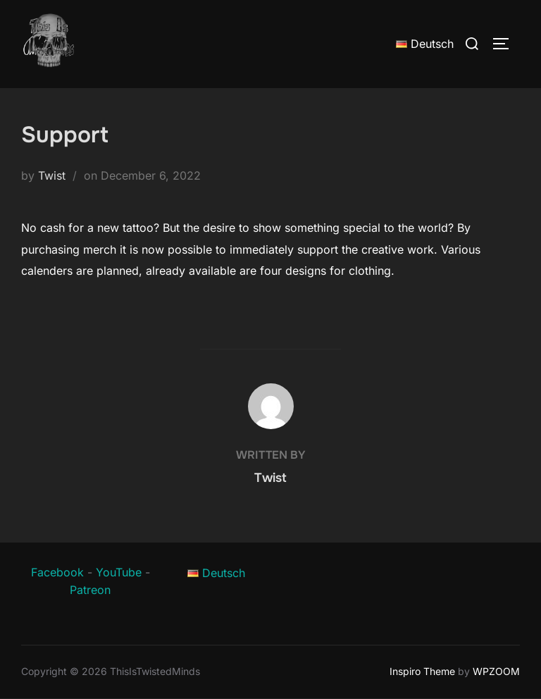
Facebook (57, 572)
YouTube (119, 572)
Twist (52, 175)
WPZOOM (496, 671)
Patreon (90, 590)
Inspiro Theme (422, 671)
